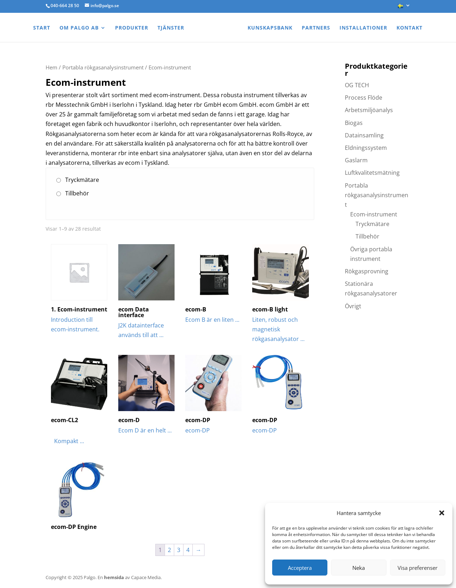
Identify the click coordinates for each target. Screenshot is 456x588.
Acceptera (300, 567)
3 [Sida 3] (178, 550)
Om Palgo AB (79, 28)
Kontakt (410, 28)
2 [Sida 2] (169, 550)
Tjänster (170, 28)
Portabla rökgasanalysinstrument (103, 67)
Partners (316, 28)
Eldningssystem (366, 148)
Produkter (131, 28)
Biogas (354, 123)
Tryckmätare (82, 180)
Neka (358, 567)
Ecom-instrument (373, 214)
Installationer (363, 28)
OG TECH (357, 85)
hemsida (114, 577)
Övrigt (353, 306)
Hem (51, 67)
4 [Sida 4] (188, 550)
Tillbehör (77, 193)
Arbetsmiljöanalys (369, 110)
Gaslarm (356, 160)
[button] (441, 512)
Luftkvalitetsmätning (372, 173)
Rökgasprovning (366, 271)
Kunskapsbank (270, 28)
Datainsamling (364, 135)
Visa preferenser (417, 567)
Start (41, 28)
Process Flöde (363, 97)
